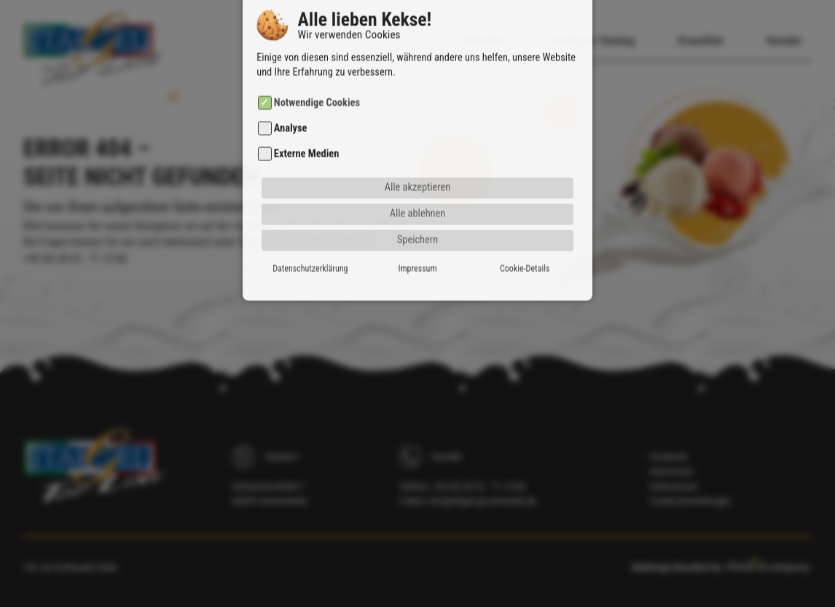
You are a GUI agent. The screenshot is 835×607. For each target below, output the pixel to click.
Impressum (418, 243)
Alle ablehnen (418, 187)
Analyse (290, 102)
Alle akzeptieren (418, 161)
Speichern (417, 214)
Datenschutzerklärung (310, 243)
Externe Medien (306, 128)
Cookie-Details (524, 243)
